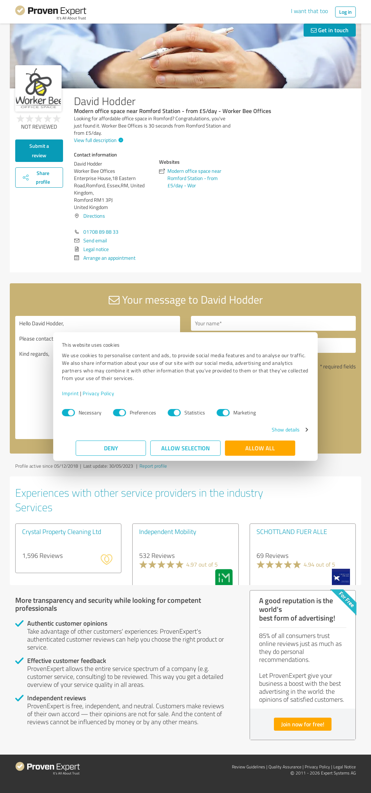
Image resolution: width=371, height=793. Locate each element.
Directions (94, 215)
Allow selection (185, 448)
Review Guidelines (248, 767)
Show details (272, 429)
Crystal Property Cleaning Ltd (61, 531)
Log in (345, 11)
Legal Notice (344, 767)
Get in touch (330, 30)
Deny (111, 448)
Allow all (260, 448)
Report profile (153, 466)
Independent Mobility (167, 531)
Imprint (84, 393)
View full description (97, 140)
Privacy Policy (112, 393)
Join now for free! (302, 724)
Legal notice (96, 249)
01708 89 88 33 (100, 231)
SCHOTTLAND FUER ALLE (292, 531)
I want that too (309, 11)
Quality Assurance (284, 767)
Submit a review (39, 150)
